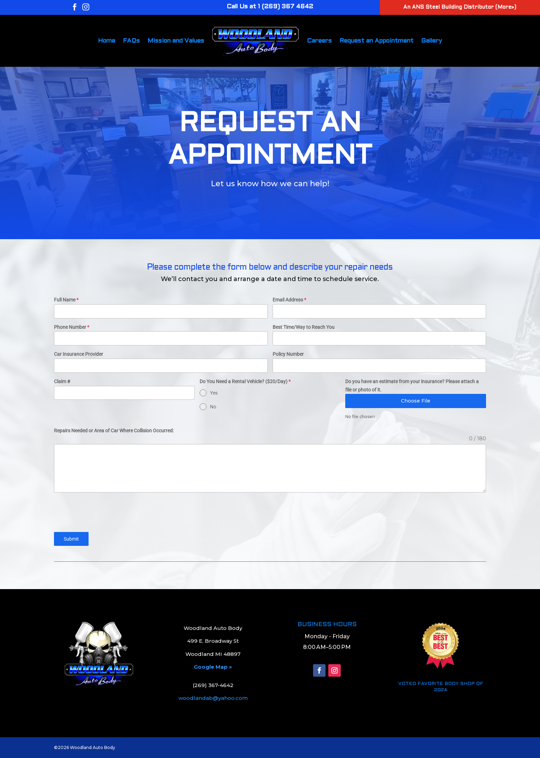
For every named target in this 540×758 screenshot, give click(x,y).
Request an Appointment (376, 41)
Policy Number (288, 354)
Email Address (289, 300)
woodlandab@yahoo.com (213, 698)
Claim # (62, 381)
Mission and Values (175, 41)
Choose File (415, 401)
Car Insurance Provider (78, 354)
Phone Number (71, 327)
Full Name (66, 300)
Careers (319, 41)
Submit (71, 539)
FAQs (131, 41)
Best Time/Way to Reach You (304, 327)
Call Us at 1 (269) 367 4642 (270, 7)
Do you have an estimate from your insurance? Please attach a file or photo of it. (412, 385)
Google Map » (213, 667)
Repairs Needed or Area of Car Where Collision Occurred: (114, 430)
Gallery (431, 41)
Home (106, 41)
